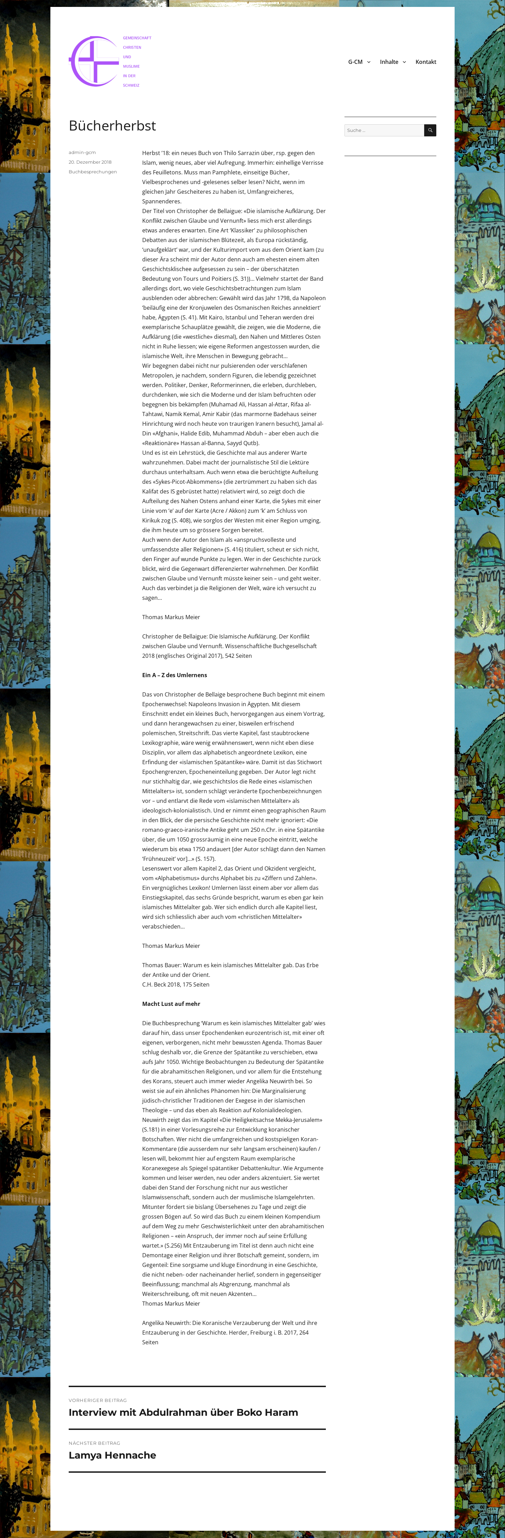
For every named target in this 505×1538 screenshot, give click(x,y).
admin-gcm (82, 152)
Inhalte (389, 62)
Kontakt (426, 62)
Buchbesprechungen (93, 171)
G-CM (355, 62)
